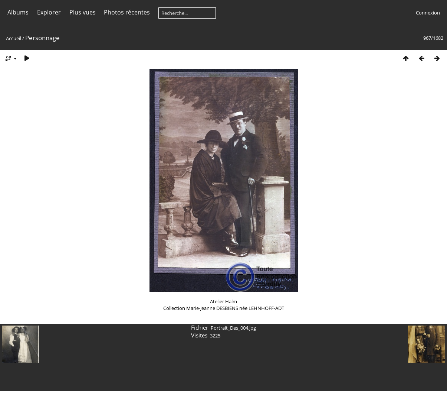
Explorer (49, 12)
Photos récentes (127, 12)
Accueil (13, 38)
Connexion (428, 12)
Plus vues (82, 12)
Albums (18, 12)
